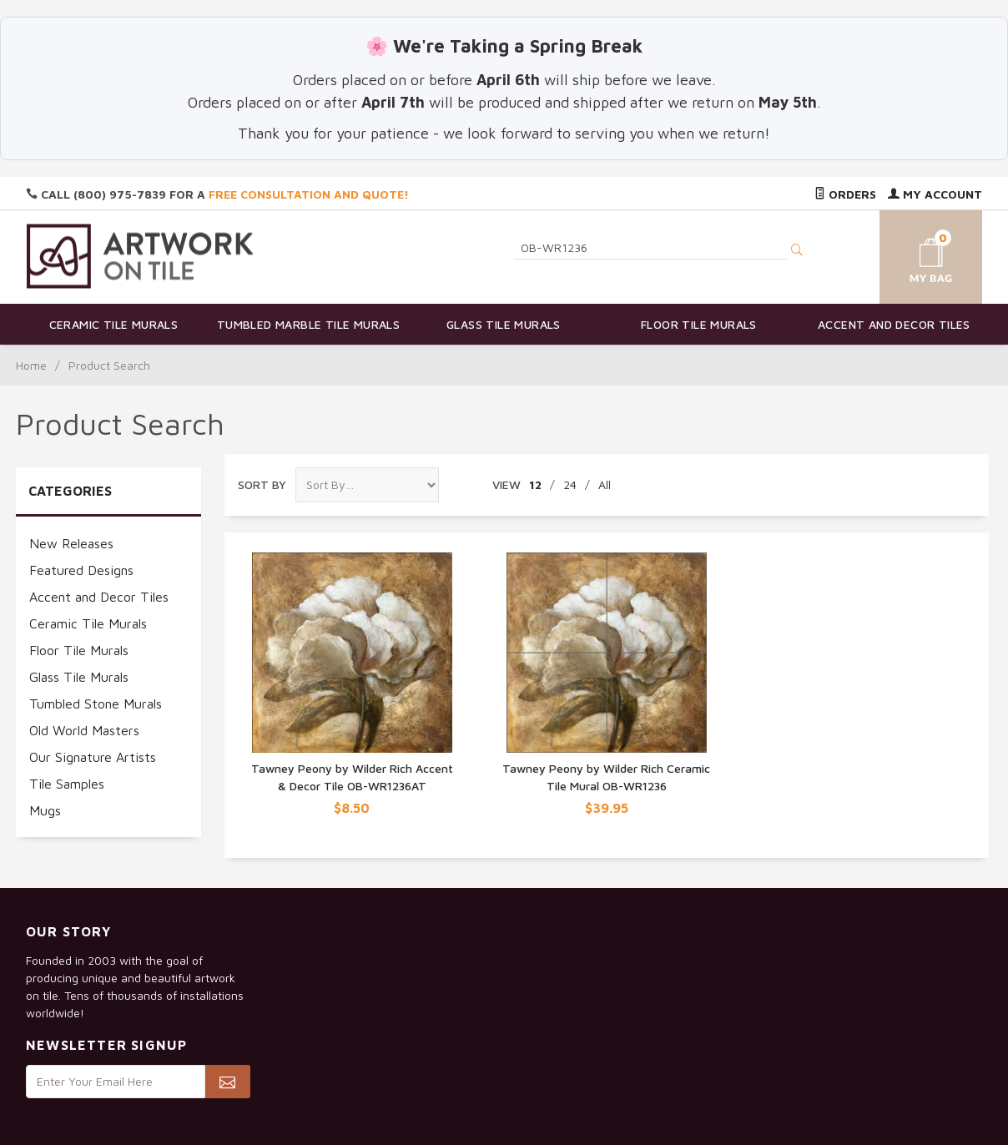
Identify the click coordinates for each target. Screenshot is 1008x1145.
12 (535, 484)
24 (570, 484)
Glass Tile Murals (503, 324)
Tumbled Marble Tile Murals (308, 324)
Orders (845, 194)
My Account (935, 194)
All (604, 484)
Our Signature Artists (92, 756)
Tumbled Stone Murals (95, 703)
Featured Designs (81, 570)
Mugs (45, 810)
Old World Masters (84, 730)
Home (31, 365)
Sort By (262, 484)
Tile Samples (66, 783)
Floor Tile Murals (699, 324)
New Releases (71, 543)
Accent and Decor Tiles (894, 324)
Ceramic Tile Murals (114, 324)
